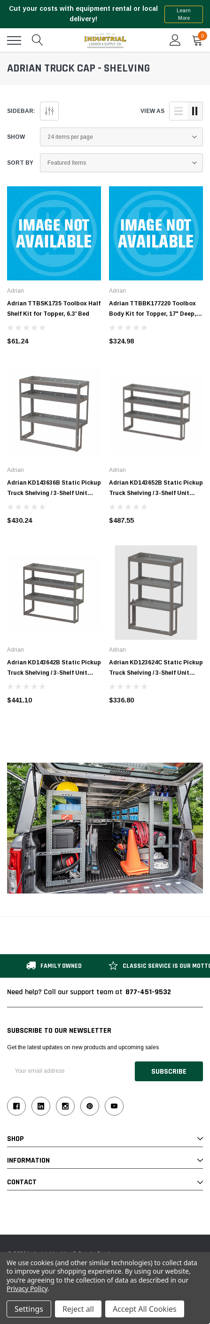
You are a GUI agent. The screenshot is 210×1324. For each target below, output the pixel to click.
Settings (29, 1309)
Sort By (20, 163)
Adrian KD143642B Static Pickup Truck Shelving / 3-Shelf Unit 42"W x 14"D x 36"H (54, 672)
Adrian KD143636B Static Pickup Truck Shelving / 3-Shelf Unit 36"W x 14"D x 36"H (54, 493)
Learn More (184, 14)
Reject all (78, 1309)
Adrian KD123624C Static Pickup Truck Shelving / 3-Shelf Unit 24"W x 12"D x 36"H (156, 672)
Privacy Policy (27, 1288)
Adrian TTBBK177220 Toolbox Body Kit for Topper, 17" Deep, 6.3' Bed (152, 313)
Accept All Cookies (145, 1309)
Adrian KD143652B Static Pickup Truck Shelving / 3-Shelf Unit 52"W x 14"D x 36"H (156, 493)
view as (152, 111)
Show (16, 137)
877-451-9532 (148, 992)
